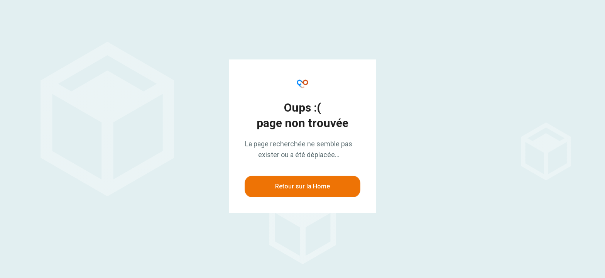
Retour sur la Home (302, 186)
